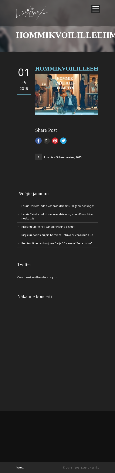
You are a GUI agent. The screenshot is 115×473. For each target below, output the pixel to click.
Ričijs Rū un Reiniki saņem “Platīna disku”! (48, 227)
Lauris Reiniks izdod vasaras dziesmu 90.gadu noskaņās (58, 206)
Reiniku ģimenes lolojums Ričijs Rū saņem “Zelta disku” (56, 243)
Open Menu (95, 9)
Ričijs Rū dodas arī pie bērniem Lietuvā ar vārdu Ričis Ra (57, 235)
